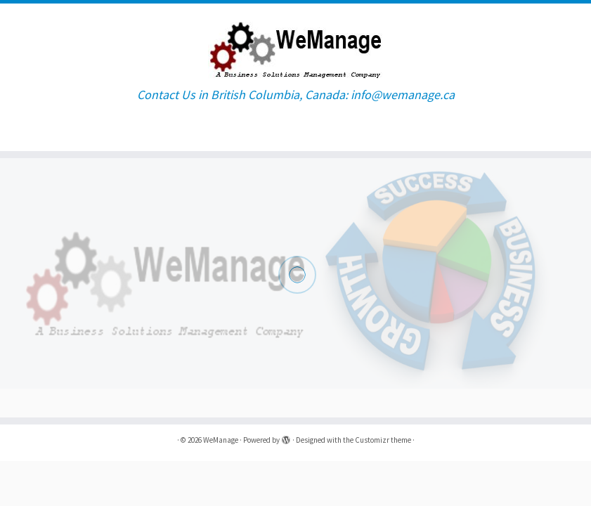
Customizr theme (383, 440)
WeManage (220, 440)
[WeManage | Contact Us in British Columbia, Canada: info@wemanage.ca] (295, 46)
